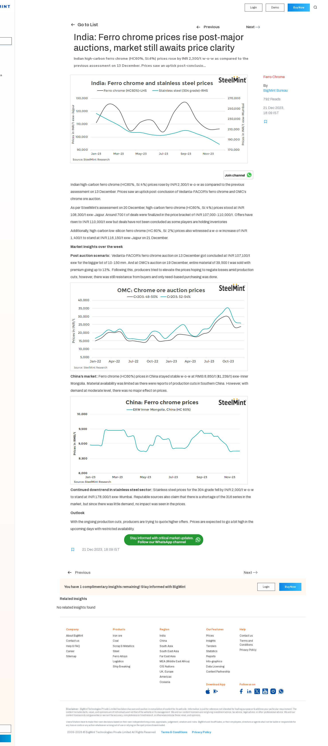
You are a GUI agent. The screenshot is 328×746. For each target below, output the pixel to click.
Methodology (14, 83)
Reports (10, 66)
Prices (210, 635)
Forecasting (13, 32)
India (163, 635)
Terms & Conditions (174, 732)
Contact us (72, 640)
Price (8, 24)
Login (253, 7)
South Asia (166, 646)
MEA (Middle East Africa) (175, 661)
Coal (116, 640)
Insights (11, 41)
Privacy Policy (248, 649)
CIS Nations (167, 666)
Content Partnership (218, 671)
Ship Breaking (121, 666)
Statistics (11, 58)
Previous (208, 27)
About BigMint (74, 635)
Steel (116, 651)
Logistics (118, 661)
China (163, 640)
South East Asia (169, 651)
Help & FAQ (73, 646)
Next (253, 27)
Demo (274, 7)
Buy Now (298, 7)
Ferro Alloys (120, 656)
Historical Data (15, 75)
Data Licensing (215, 666)
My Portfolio (13, 15)
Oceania (165, 682)
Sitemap (71, 656)
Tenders (10, 49)
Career (70, 651)
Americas (165, 676)
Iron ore (117, 635)
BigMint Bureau (275, 90)
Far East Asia (168, 656)
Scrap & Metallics (123, 646)
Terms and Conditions (246, 642)
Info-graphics (214, 661)
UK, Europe (166, 671)
